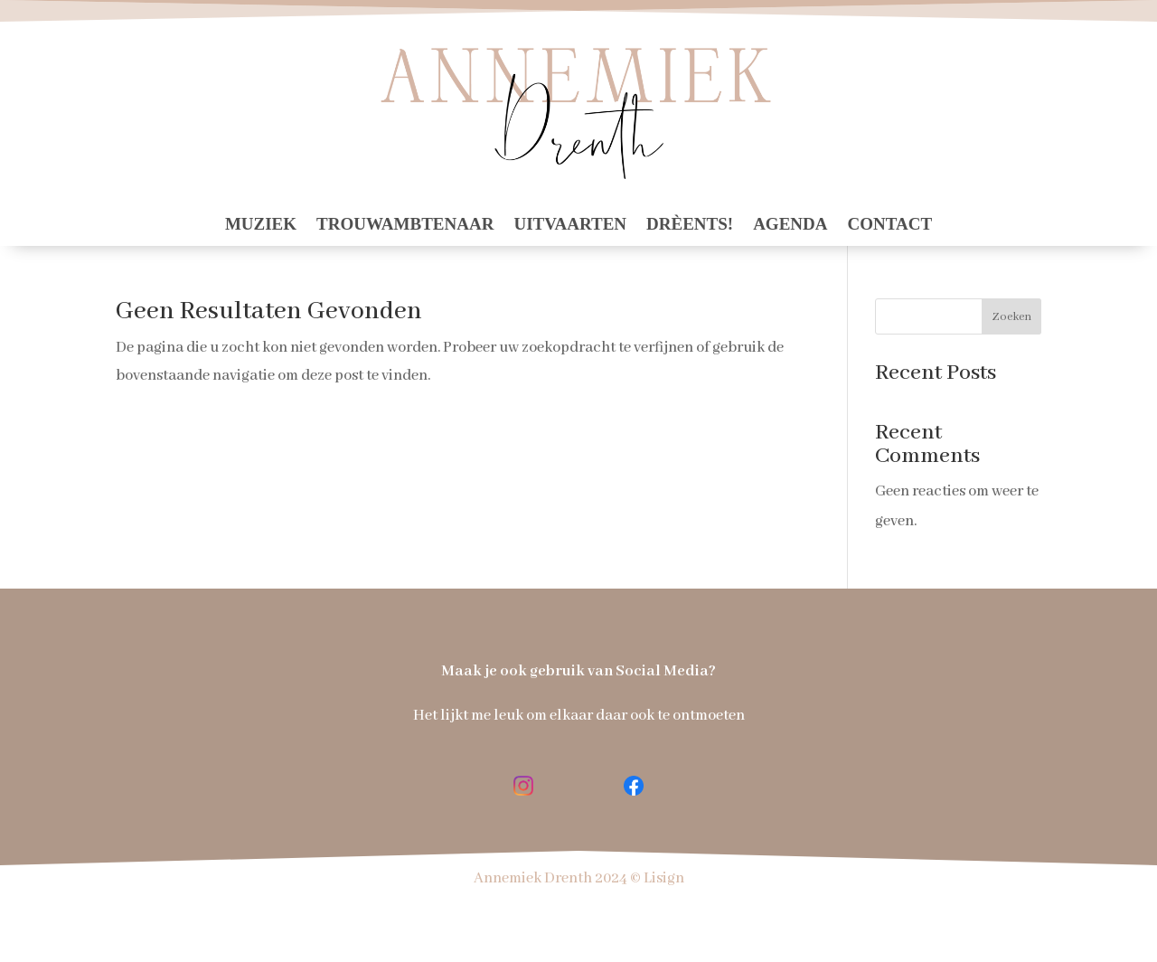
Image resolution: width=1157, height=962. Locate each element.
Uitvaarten (569, 225)
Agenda (790, 225)
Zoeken (1011, 317)
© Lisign (657, 878)
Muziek (260, 225)
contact (889, 225)
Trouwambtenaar (405, 225)
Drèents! (689, 225)
